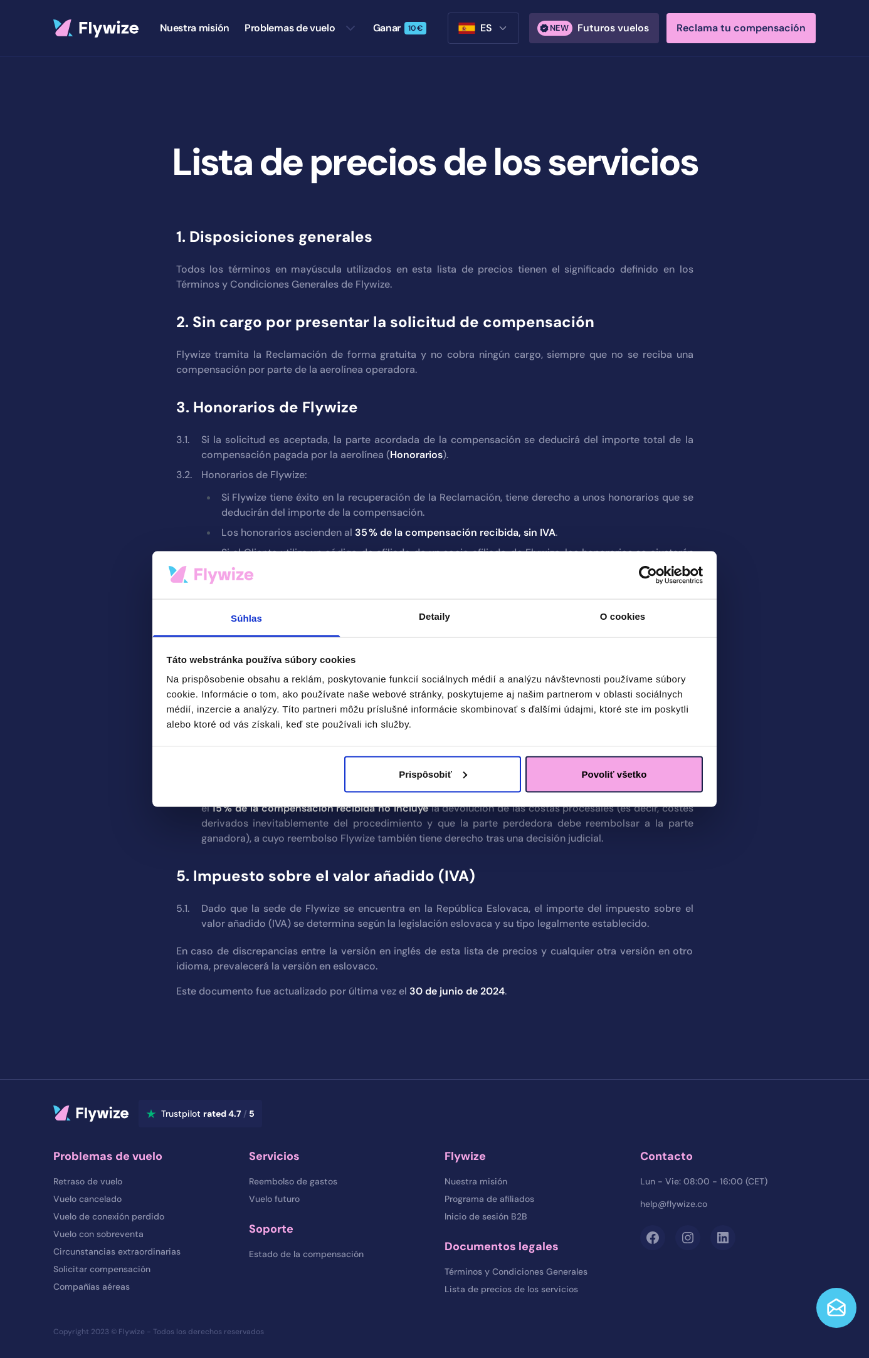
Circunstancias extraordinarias (117, 1251)
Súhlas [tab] (246, 618)
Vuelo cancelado (87, 1198)
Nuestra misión (476, 1181)
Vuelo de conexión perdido (108, 1216)
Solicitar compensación (101, 1269)
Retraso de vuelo (87, 1181)
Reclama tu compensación (741, 27)
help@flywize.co (673, 1203)
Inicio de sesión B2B (486, 1216)
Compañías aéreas (91, 1286)
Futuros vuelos (593, 28)
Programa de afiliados (489, 1198)
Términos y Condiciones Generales (516, 1271)
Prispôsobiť (433, 773)
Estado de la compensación (306, 1254)
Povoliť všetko (613, 773)
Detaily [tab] (434, 616)
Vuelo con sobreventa (98, 1234)
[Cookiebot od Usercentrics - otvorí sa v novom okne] (648, 574)
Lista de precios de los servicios (511, 1289)
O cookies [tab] (623, 616)
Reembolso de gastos (293, 1181)
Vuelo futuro (274, 1198)
